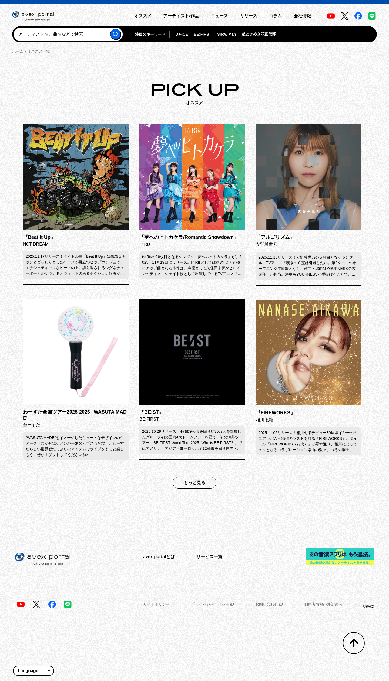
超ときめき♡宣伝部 (259, 34)
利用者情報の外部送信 (323, 604)
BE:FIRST (203, 34)
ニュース (219, 16)
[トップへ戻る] (354, 643)
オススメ (143, 16)
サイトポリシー (156, 604)
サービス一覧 (209, 556)
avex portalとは (159, 556)
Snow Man (226, 34)
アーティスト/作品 (181, 16)
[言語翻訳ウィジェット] (33, 671)
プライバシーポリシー (212, 604)
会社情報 (302, 16)
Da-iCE (182, 34)
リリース (248, 16)
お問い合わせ (269, 604)
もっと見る (194, 482)
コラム (275, 16)
